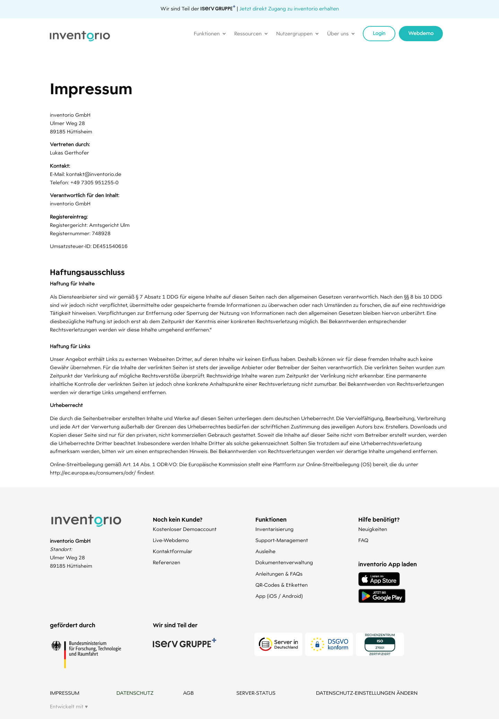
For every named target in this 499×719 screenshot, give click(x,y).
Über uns (338, 34)
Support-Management (281, 540)
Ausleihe (265, 551)
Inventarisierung (274, 529)
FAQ (363, 540)
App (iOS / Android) (279, 596)
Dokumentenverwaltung (284, 562)
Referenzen (166, 562)
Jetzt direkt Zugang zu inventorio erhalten (289, 9)
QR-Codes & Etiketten (281, 585)
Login (379, 33)
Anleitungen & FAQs (279, 574)
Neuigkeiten (372, 529)
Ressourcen (248, 34)
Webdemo (421, 33)
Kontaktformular (172, 551)
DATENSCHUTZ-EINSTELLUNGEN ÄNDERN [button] (367, 693)
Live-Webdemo (171, 540)
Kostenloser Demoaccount (185, 529)
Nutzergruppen (294, 34)
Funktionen (207, 34)
